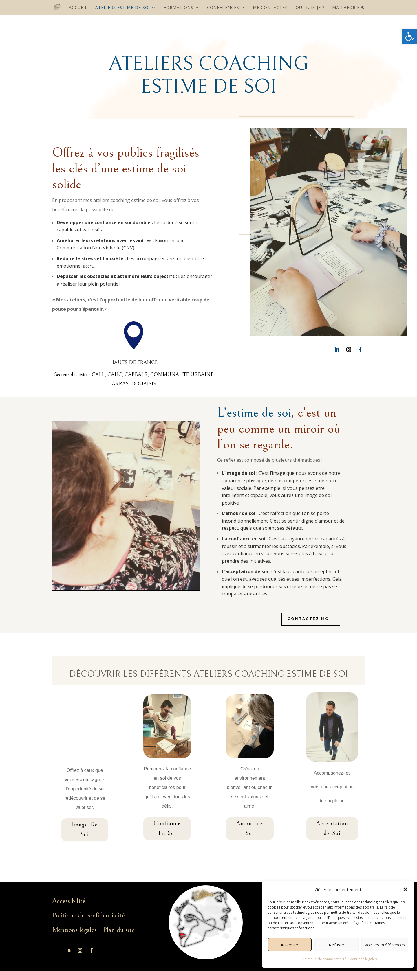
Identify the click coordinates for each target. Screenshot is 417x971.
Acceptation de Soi (332, 828)
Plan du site (119, 930)
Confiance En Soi (167, 828)
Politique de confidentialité (324, 959)
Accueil (78, 7)
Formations (178, 7)
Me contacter (270, 7)
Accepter (290, 945)
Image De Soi (85, 829)
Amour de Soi (249, 828)
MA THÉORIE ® (348, 7)
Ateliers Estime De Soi (122, 7)
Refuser (337, 945)
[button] (409, 36)
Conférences (223, 7)
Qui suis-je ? (310, 7)
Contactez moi (314, 619)
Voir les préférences (385, 945)
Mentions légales (363, 959)
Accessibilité (68, 901)
